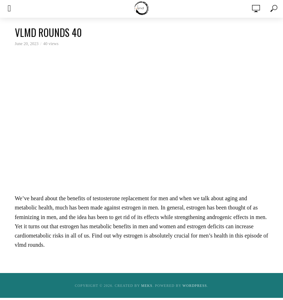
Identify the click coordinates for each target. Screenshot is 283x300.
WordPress (195, 286)
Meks (146, 286)
